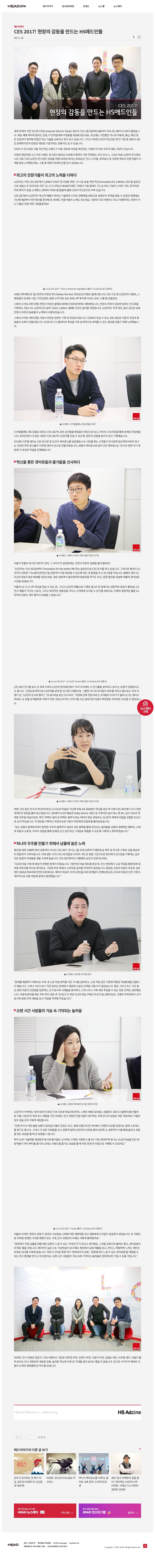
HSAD (13, 1542)
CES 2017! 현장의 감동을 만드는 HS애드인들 (58, 31)
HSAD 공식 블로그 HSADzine (17, 6)
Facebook (133, 37)
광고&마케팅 (68, 6)
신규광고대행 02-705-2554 (57, 1546)
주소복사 (139, 37)
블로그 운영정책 (29, 1543)
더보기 (139, 1448)
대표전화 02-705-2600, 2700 (34, 1546)
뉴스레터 (118, 6)
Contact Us (74, 1543)
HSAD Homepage (60, 1543)
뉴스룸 (101, 6)
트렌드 (86, 6)
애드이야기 (48, 6)
